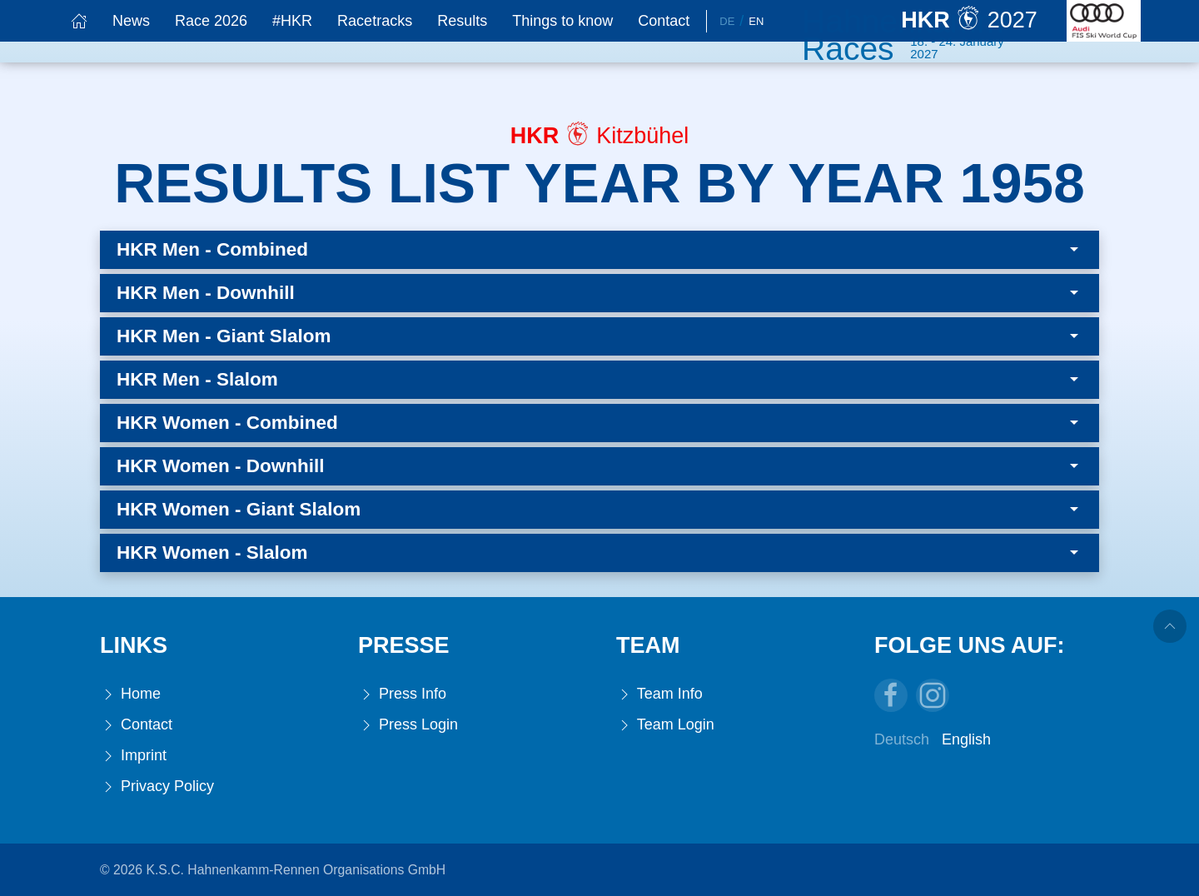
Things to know (562, 20)
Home (130, 694)
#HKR (292, 20)
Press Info (402, 694)
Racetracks (374, 20)
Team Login (665, 725)
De (726, 21)
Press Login (408, 725)
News (131, 20)
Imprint (133, 755)
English (966, 739)
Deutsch (901, 739)
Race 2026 (211, 20)
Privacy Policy (157, 786)
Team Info (659, 694)
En (756, 21)
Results (462, 20)
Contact (663, 20)
